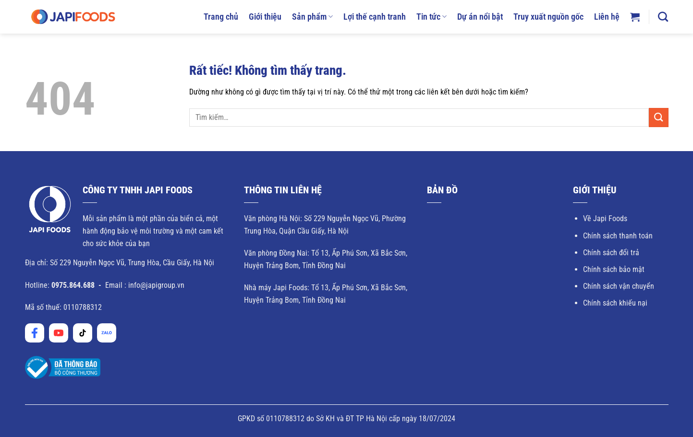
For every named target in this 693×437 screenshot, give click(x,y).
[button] (635, 16)
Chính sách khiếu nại (615, 302)
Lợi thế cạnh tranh (374, 17)
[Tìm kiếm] (663, 16)
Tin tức (431, 17)
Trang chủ (221, 17)
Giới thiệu (265, 17)
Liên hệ (607, 17)
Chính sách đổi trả (611, 252)
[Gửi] (658, 117)
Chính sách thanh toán (618, 235)
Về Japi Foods (605, 218)
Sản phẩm (312, 17)
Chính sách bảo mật (613, 269)
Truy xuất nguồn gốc (548, 17)
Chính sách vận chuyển (618, 286)
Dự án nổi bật (480, 17)
